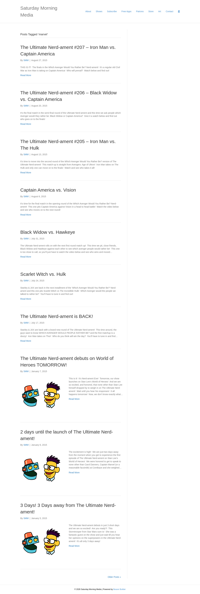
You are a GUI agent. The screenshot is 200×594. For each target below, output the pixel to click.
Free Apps (126, 11)
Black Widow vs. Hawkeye (47, 232)
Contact (169, 11)
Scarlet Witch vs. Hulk (43, 274)
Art (159, 11)
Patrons (140, 11)
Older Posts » (114, 577)
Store (150, 11)
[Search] (178, 11)
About (88, 11)
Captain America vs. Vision (48, 190)
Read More (25, 75)
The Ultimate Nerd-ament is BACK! (56, 316)
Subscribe (112, 11)
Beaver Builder (119, 589)
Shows (99, 11)
